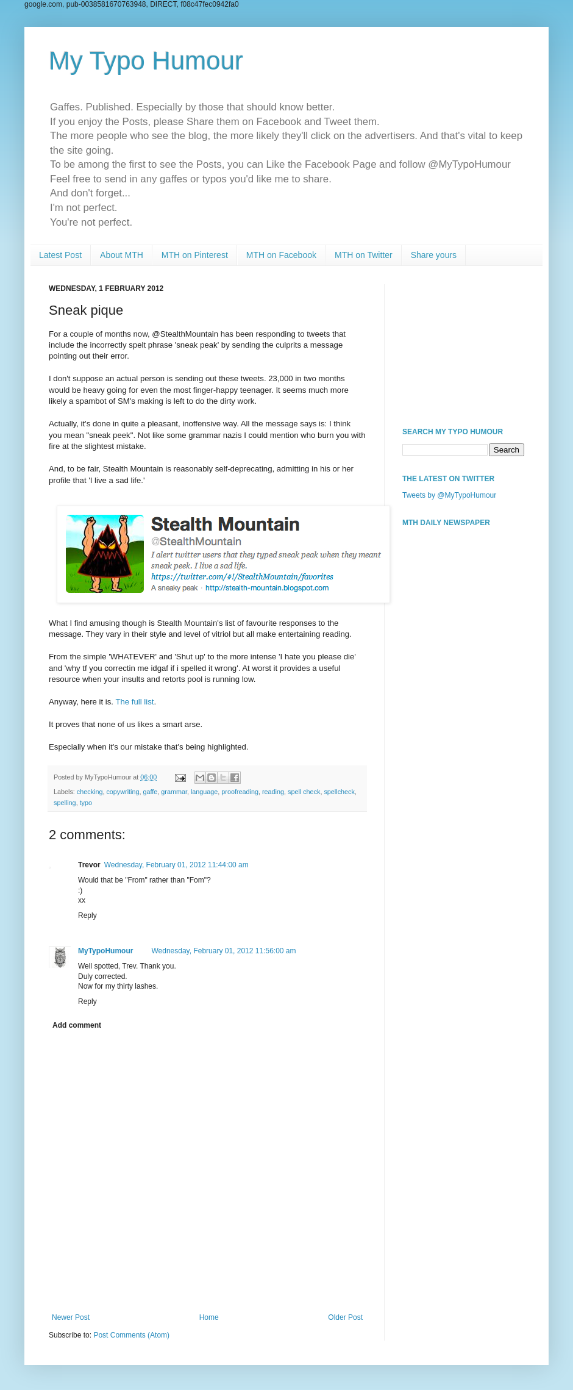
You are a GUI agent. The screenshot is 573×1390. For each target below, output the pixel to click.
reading (273, 791)
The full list (134, 701)
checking (90, 791)
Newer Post (71, 1317)
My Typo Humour (146, 60)
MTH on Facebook (281, 255)
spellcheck (339, 791)
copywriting (122, 791)
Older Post (345, 1317)
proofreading (239, 791)
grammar (174, 791)
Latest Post (60, 255)
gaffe (150, 791)
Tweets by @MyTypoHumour (449, 495)
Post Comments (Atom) (131, 1335)
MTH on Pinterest (195, 255)
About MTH (121, 255)
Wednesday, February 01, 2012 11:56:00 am (223, 951)
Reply (87, 915)
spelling (65, 802)
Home (209, 1317)
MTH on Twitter (364, 255)
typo (86, 802)
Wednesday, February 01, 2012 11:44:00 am (176, 865)
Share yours (434, 255)
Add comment (76, 1025)
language (204, 791)
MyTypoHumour (105, 951)
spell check (304, 791)
